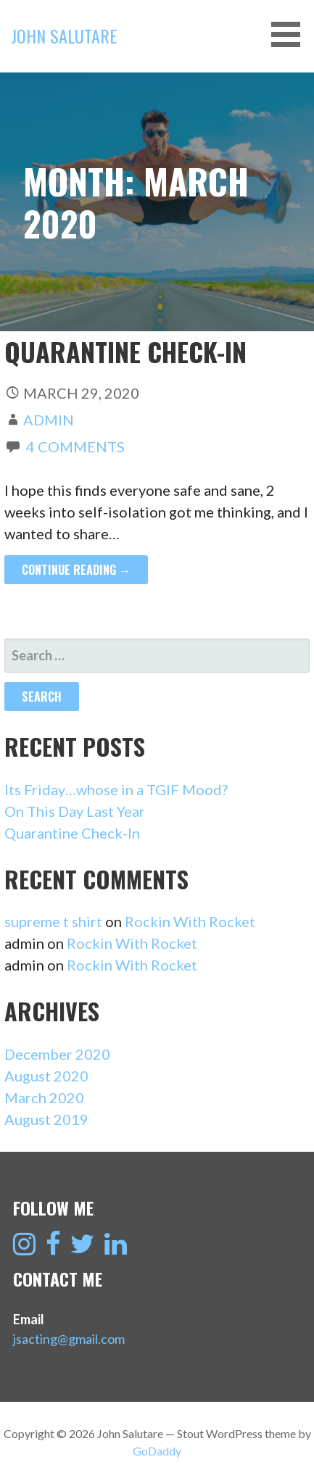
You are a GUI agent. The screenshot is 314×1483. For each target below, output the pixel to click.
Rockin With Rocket (190, 921)
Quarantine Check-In (125, 351)
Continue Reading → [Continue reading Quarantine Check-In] (76, 569)
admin (48, 419)
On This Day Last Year (74, 811)
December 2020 (57, 1054)
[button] (291, 34)
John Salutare (64, 35)
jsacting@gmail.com (69, 1339)
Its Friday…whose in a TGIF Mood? (116, 789)
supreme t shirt (53, 921)
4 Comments (75, 446)
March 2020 (44, 1097)
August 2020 (46, 1075)
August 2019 (46, 1119)
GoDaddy (157, 1451)
